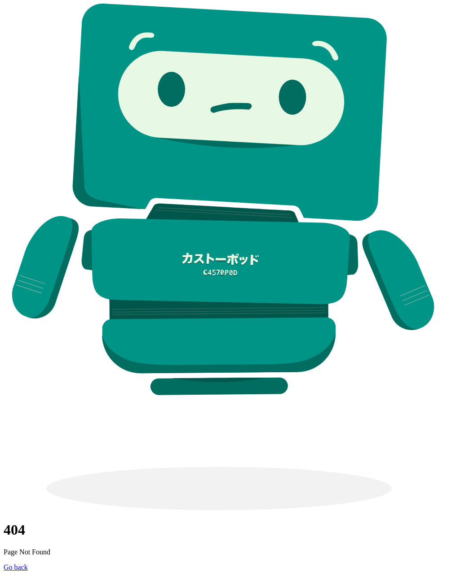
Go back (16, 567)
